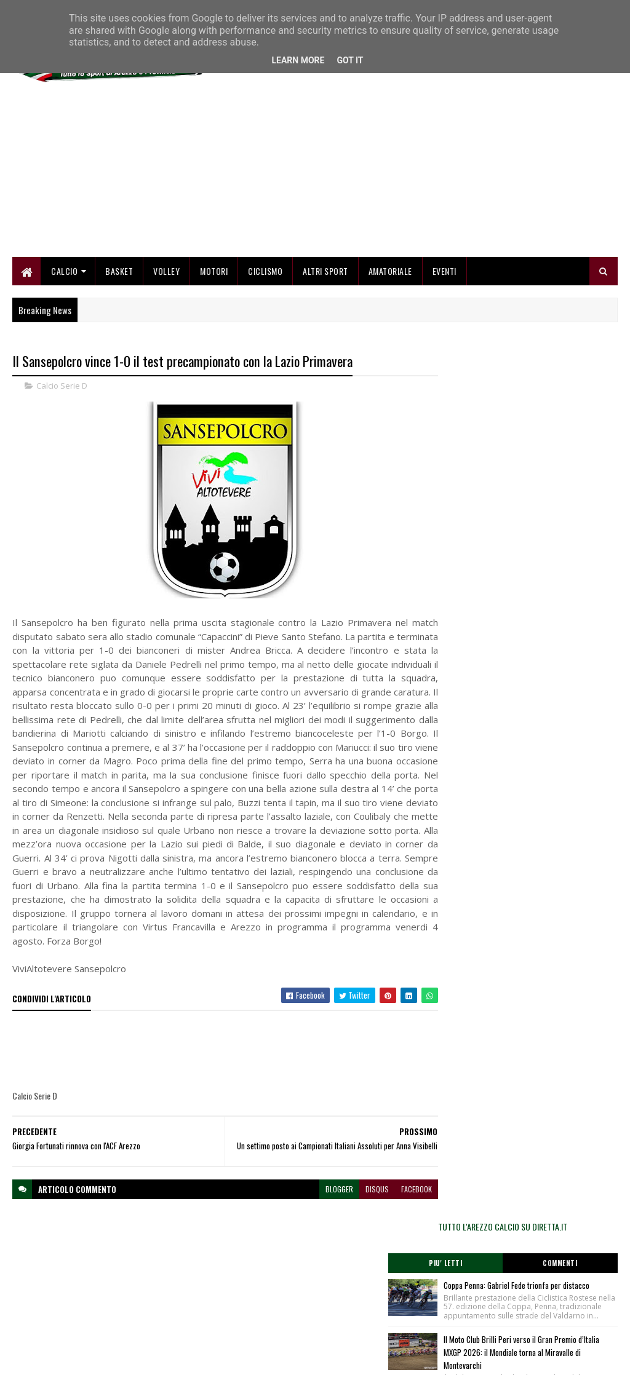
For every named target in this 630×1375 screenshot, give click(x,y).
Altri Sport (325, 272)
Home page (236, 1279)
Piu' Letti (481, 403)
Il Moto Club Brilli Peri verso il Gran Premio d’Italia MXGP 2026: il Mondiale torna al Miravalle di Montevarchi (552, 513)
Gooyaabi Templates (173, 1358)
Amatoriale (390, 272)
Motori (214, 272)
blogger (317, 1210)
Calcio (64, 272)
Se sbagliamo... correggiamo (264, 1323)
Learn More (297, 60)
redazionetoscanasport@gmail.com (558, 1281)
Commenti (572, 403)
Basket (119, 272)
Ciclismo (265, 272)
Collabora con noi (245, 1308)
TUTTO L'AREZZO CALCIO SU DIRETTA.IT (526, 365)
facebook (394, 1210)
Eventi (445, 272)
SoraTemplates (70, 1358)
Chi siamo (234, 1294)
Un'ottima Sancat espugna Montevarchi (552, 580)
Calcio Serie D (61, 387)
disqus (355, 1210)
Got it (350, 60)
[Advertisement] (394, 172)
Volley (166, 272)
